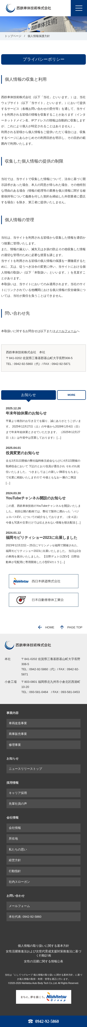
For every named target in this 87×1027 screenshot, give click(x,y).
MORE (71, 394)
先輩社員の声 (18, 803)
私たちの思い (18, 849)
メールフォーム (66, 331)
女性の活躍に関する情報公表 (43, 961)
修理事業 (15, 745)
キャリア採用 (18, 793)
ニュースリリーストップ (25, 768)
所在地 (13, 838)
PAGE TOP (71, 627)
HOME (46, 627)
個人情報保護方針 (39, 36)
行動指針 (15, 871)
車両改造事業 (18, 723)
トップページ (13, 36)
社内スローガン (19, 882)
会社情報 (15, 828)
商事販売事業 (18, 734)
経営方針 (15, 860)
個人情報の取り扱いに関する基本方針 (43, 945)
